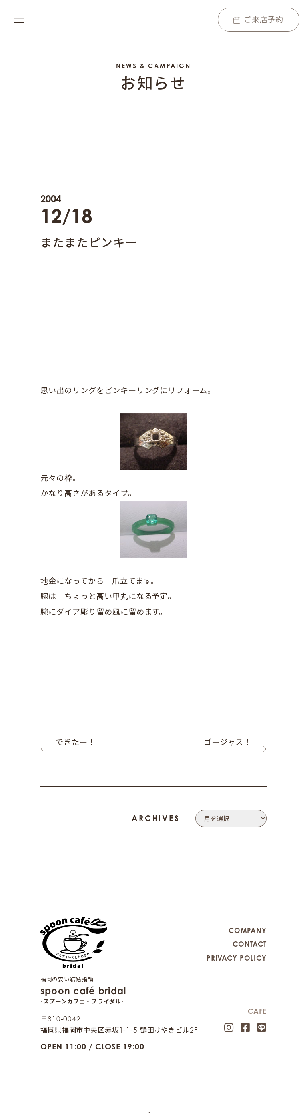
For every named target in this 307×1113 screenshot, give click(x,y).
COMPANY (248, 921)
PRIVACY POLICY (237, 949)
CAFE (257, 1002)
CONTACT (250, 935)
